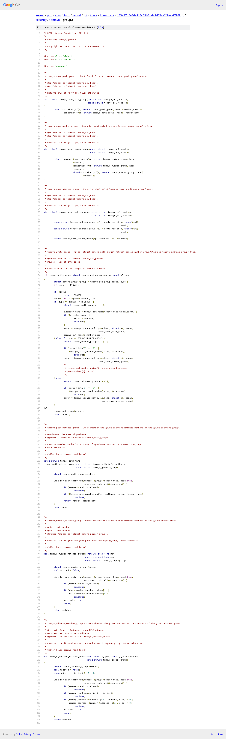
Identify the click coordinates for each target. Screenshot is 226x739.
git (85, 15)
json (220, 734)
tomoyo (54, 20)
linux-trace (107, 15)
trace (93, 15)
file (100, 27)
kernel (40, 15)
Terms (36, 734)
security (41, 20)
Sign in (219, 4)
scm (58, 15)
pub (49, 15)
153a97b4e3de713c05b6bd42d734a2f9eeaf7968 (149, 15)
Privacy (27, 734)
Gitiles (19, 734)
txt (213, 734)
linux (66, 15)
